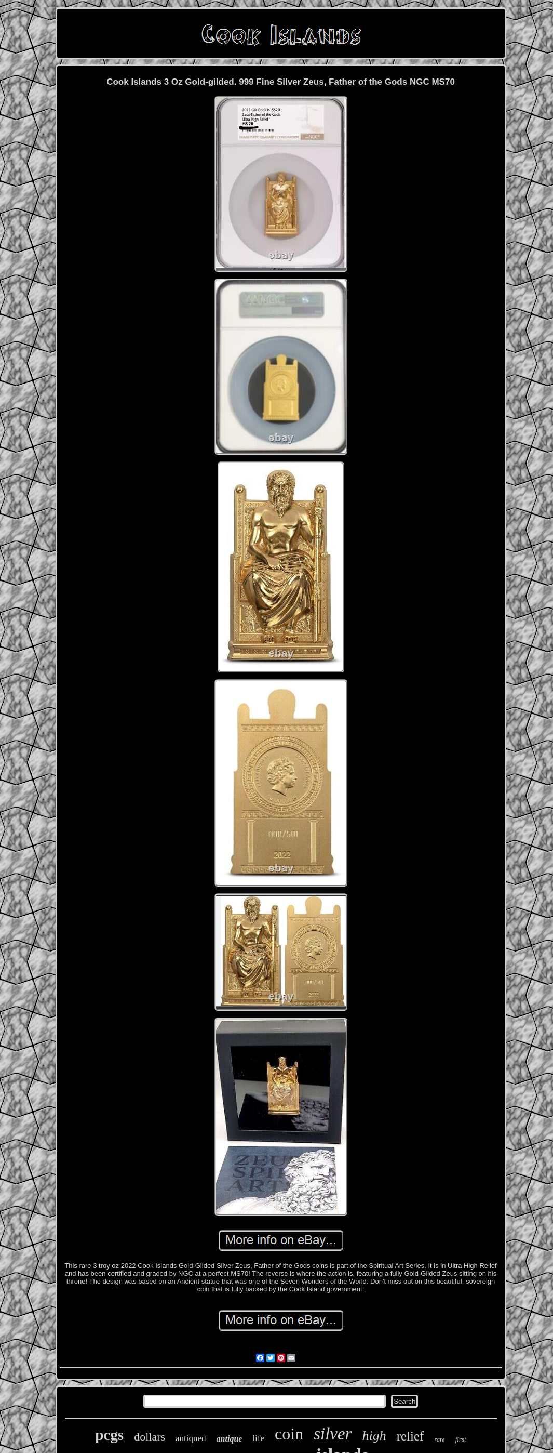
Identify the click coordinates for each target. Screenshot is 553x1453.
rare (439, 1439)
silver (333, 1433)
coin (289, 1433)
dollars (149, 1436)
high (374, 1435)
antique (229, 1438)
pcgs (109, 1434)
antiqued (191, 1438)
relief (410, 1436)
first (460, 1439)
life (258, 1438)
